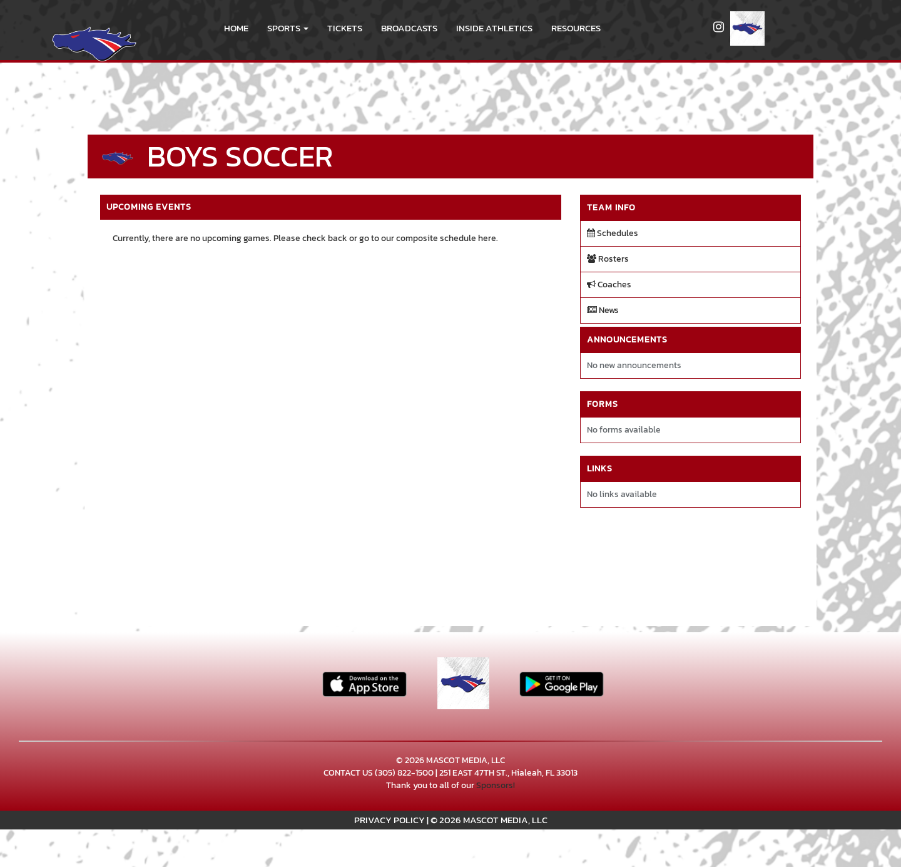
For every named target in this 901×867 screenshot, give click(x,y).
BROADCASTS (409, 28)
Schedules (612, 233)
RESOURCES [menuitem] (576, 28)
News (603, 310)
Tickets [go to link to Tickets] (344, 28)
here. (488, 238)
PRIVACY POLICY (389, 820)
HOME (236, 28)
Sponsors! (495, 785)
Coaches (609, 284)
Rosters (608, 258)
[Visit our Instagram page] (718, 28)
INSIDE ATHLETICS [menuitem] (494, 28)
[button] (288, 28)
